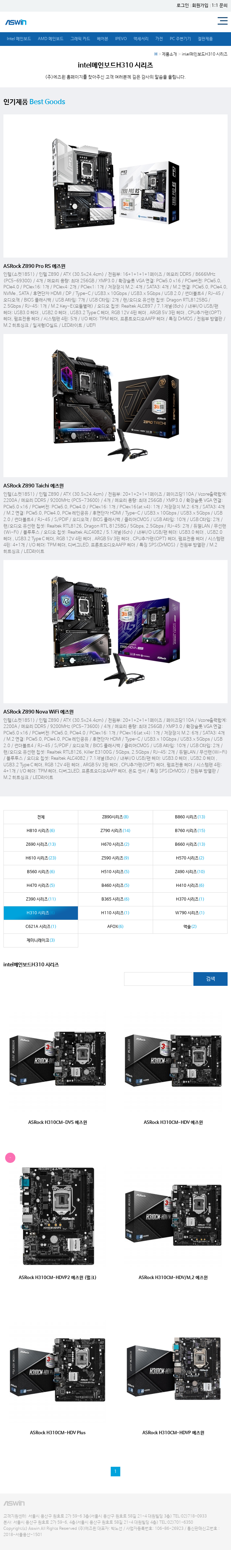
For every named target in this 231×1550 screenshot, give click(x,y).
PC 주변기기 (180, 39)
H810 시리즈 (41, 831)
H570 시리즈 (190, 858)
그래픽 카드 (80, 39)
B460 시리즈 (115, 885)
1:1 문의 (220, 5)
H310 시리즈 (41, 913)
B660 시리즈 (190, 844)
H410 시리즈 (190, 885)
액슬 (190, 927)
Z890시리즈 (115, 817)
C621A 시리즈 (41, 927)
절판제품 (205, 39)
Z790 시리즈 (115, 831)
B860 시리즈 (190, 817)
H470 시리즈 (41, 885)
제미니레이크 (41, 940)
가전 (159, 39)
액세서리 (141, 39)
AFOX (115, 927)
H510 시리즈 (115, 872)
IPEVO (121, 39)
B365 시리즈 (115, 899)
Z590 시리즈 (115, 858)
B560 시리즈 (41, 872)
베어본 (102, 39)
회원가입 (200, 5)
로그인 (183, 5)
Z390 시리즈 (41, 899)
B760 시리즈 (190, 831)
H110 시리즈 (115, 913)
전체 (41, 817)
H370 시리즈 (190, 899)
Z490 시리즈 (190, 872)
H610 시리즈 (41, 858)
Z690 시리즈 (41, 844)
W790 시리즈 (190, 913)
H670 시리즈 (115, 844)
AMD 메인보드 (51, 39)
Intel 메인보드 (19, 39)
